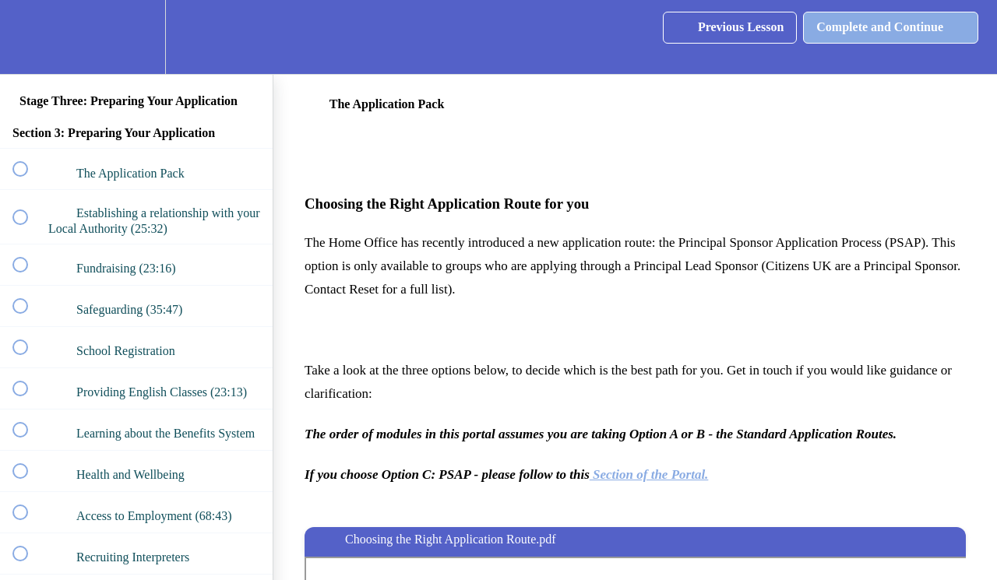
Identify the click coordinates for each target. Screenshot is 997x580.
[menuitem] (136, 37)
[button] (29, 37)
